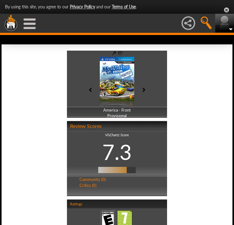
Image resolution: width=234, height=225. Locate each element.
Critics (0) (87, 185)
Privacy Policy (82, 6)
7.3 (117, 151)
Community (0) (92, 179)
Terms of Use (124, 6)
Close (226, 10)
